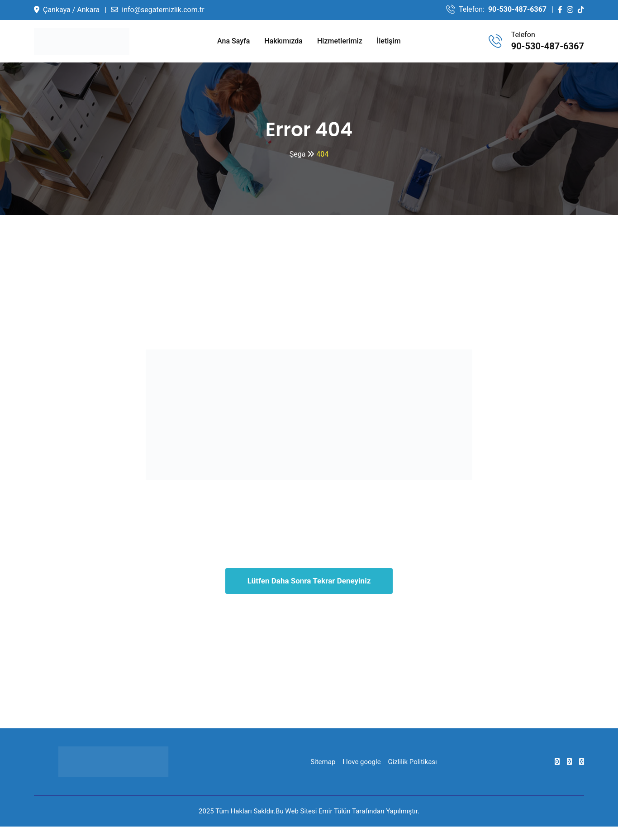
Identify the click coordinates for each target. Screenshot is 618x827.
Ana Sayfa (233, 41)
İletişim (389, 41)
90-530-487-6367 (517, 9)
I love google (361, 762)
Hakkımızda (283, 41)
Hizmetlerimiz (339, 41)
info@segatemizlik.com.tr (163, 9)
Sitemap (322, 762)
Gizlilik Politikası (412, 762)
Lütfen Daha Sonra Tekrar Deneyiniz (309, 581)
